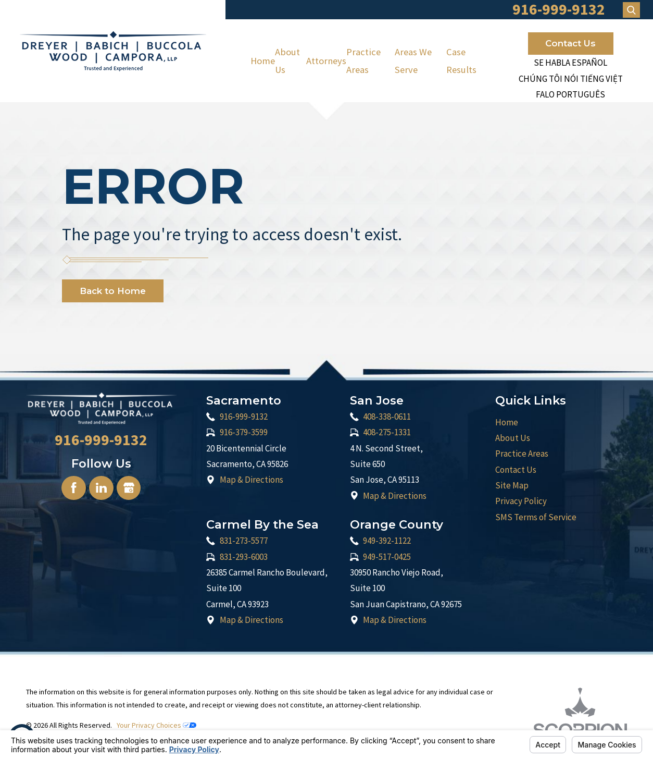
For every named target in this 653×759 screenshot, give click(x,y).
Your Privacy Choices (156, 725)
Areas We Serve (413, 60)
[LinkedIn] (101, 488)
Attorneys (326, 61)
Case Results (461, 60)
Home (262, 61)
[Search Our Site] (632, 10)
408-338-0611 (387, 416)
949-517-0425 (387, 556)
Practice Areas (363, 60)
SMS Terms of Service (535, 517)
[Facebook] (73, 488)
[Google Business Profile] (129, 488)
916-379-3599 (244, 432)
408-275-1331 (387, 432)
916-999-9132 (244, 416)
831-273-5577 (244, 540)
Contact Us (570, 43)
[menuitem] (262, 60)
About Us (287, 60)
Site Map (512, 485)
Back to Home (113, 291)
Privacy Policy (521, 501)
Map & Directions (251, 479)
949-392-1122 (387, 540)
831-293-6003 (244, 556)
